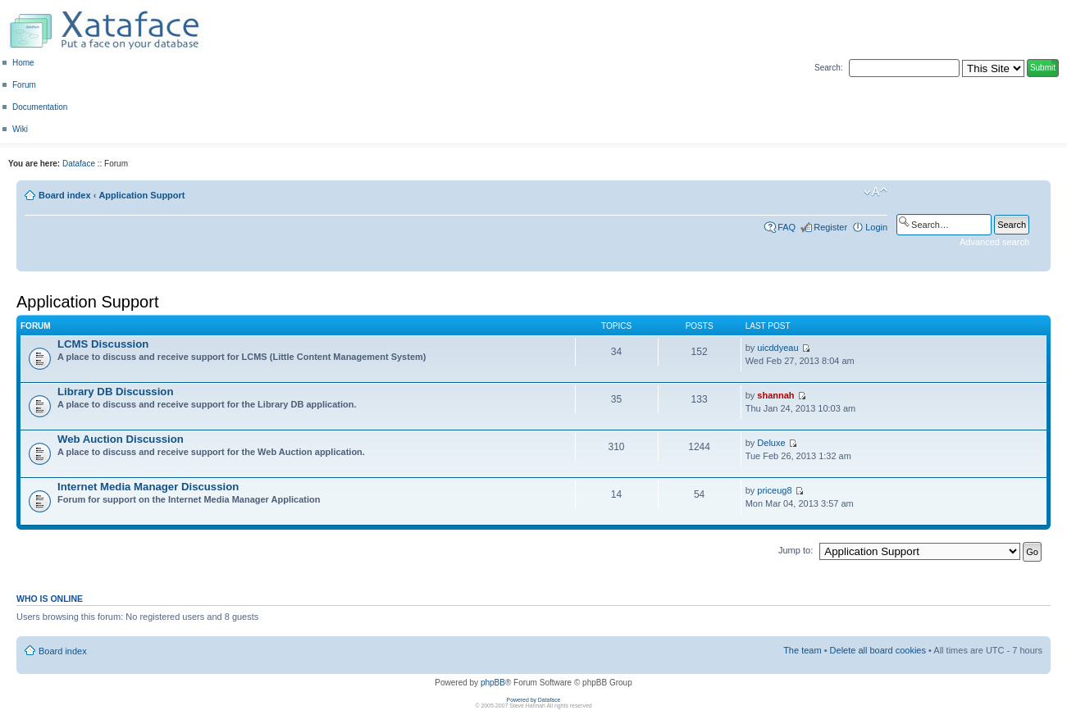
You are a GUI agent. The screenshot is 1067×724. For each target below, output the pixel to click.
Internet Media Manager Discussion (148, 486)
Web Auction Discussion (120, 439)
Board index (65, 195)
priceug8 (774, 490)
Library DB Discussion (115, 391)
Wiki (20, 129)
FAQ (786, 227)
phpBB (493, 682)
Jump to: (795, 550)
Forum (24, 84)
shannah (775, 395)
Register (830, 227)
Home (23, 62)
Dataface (78, 163)
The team (802, 650)
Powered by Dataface (534, 700)
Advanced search (994, 242)
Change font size (875, 191)
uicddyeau (777, 348)
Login (876, 227)
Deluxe (771, 443)
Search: (828, 67)
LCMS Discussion (102, 344)
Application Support (141, 195)
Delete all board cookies (878, 650)
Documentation (39, 107)
